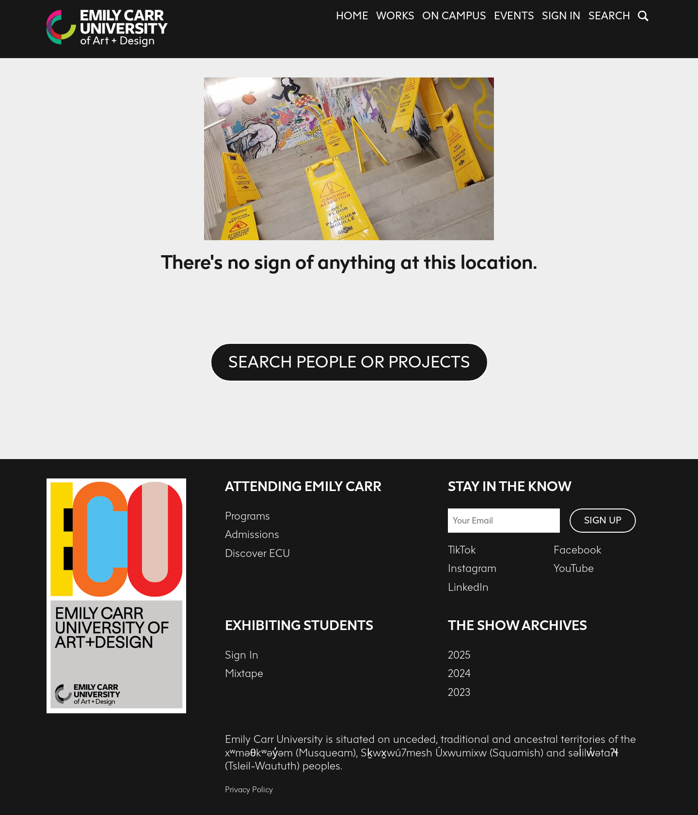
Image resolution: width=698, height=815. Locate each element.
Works (395, 16)
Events (514, 16)
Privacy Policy (249, 789)
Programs (247, 516)
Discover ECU (257, 553)
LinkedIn (468, 587)
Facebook (578, 550)
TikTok (462, 550)
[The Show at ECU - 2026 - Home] (107, 29)
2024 (459, 673)
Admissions (252, 534)
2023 (459, 692)
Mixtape (244, 673)
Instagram (472, 568)
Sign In (561, 16)
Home (352, 16)
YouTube (574, 568)
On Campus (454, 16)
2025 (459, 655)
